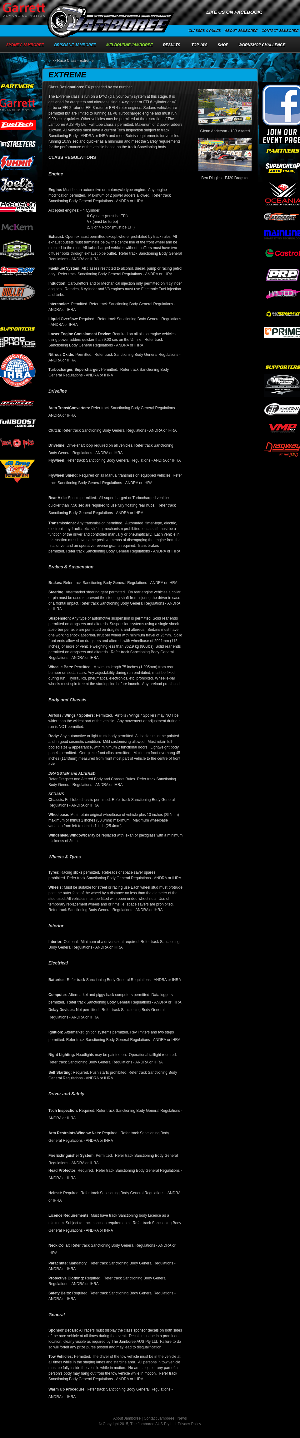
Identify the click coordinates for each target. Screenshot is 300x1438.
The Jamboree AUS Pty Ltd (153, 1424)
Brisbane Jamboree (75, 45)
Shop (223, 45)
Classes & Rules (204, 30)
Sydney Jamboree (25, 45)
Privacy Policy (189, 1424)
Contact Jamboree (280, 30)
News (182, 1418)
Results (171, 45)
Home (46, 60)
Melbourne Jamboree (129, 45)
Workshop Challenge (261, 45)
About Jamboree (241, 30)
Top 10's (199, 45)
